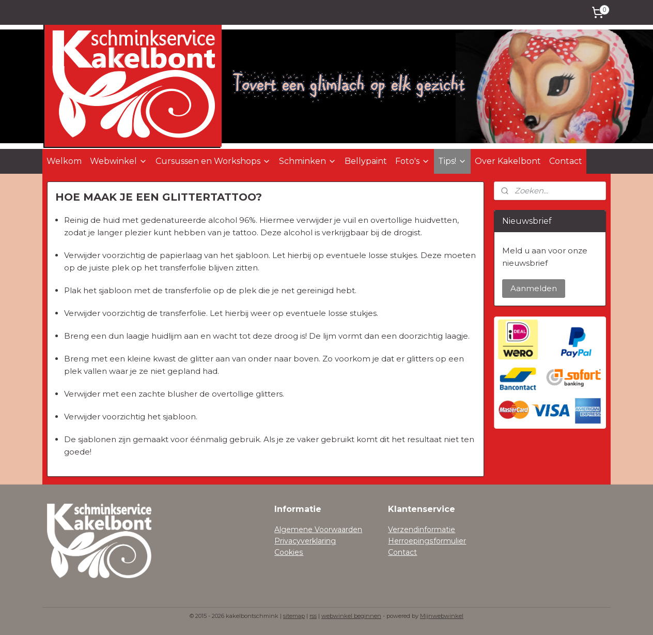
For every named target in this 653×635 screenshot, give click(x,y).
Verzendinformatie (421, 529)
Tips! (452, 161)
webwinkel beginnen (351, 615)
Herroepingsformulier (427, 541)
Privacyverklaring (305, 541)
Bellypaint (366, 161)
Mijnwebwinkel (441, 615)
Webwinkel (118, 161)
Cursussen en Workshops (213, 161)
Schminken (307, 161)
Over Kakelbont (508, 161)
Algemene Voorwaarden (318, 529)
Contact (565, 161)
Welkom (64, 161)
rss (313, 615)
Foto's (412, 161)
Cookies (288, 552)
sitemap (294, 615)
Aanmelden (533, 288)
